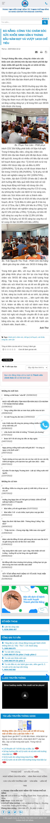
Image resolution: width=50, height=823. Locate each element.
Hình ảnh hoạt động (37, 776)
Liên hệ (43, 781)
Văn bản (33, 781)
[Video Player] (25, 695)
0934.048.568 (9, 670)
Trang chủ (16, 772)
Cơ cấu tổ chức (31, 772)
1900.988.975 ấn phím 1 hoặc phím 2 (19, 655)
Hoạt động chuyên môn (14, 776)
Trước (3, 678)
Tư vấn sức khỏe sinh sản (15, 658)
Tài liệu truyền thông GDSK (19, 716)
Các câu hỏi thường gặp (15, 781)
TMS (25, 786)
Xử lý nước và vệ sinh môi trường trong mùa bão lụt (24, 761)
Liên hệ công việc (12, 627)
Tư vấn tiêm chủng (12, 652)
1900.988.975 (9, 648)
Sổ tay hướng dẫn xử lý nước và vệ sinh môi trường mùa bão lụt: (24, 752)
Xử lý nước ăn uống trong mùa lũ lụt (20, 757)
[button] (25, 695)
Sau (46, 676)
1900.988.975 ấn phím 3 (13, 661)
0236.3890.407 (9, 629)
